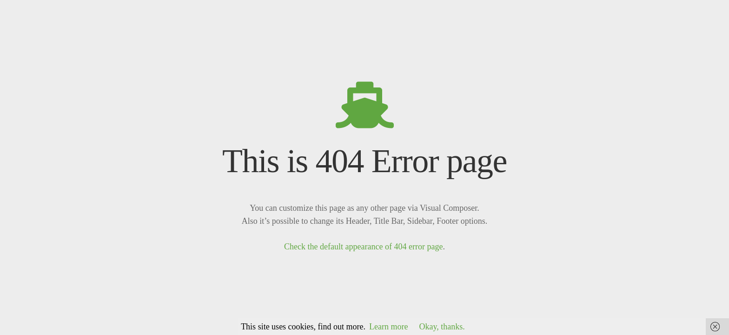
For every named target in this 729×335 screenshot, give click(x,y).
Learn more (388, 326)
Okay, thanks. (442, 326)
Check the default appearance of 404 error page (363, 246)
